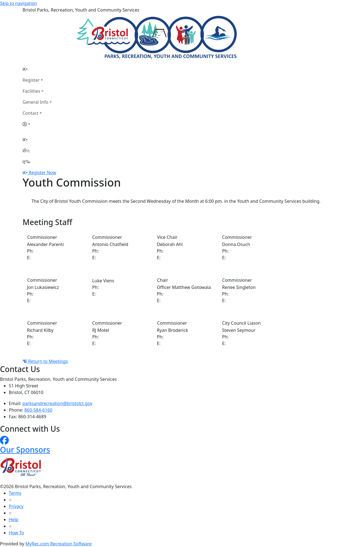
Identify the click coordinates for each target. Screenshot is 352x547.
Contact (30, 113)
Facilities (31, 91)
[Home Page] (37, 69)
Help (13, 519)
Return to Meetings (45, 361)
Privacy (16, 506)
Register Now (42, 172)
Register (31, 80)
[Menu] (26, 161)
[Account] (37, 124)
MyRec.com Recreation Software (58, 544)
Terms (15, 493)
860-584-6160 (38, 410)
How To (16, 533)
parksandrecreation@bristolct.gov (57, 403)
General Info (35, 102)
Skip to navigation (18, 3)
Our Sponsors (25, 449)
